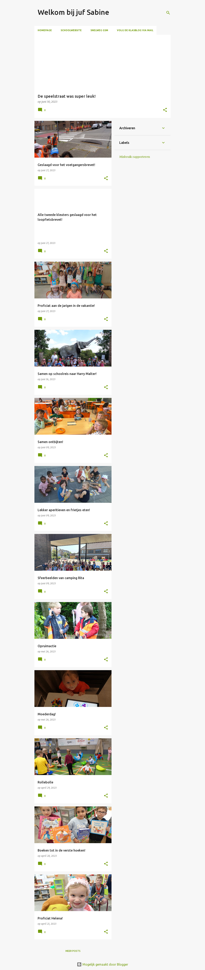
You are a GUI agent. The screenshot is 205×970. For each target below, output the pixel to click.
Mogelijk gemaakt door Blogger (102, 964)
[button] (165, 110)
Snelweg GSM (99, 30)
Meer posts (72, 951)
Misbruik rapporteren (134, 157)
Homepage (45, 30)
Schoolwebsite (71, 30)
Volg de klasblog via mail (135, 30)
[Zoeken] (168, 13)
